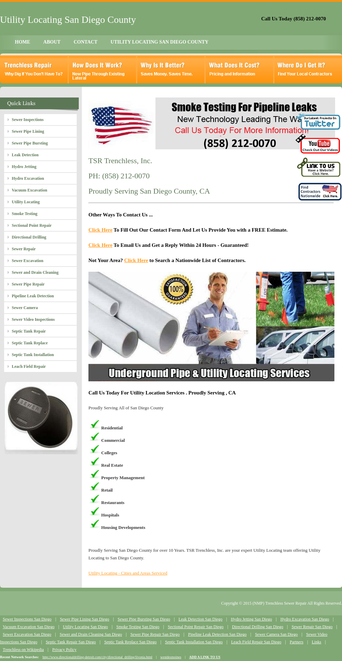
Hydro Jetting (24, 166)
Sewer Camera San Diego (276, 634)
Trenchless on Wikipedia (23, 649)
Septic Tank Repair (29, 331)
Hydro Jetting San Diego (251, 619)
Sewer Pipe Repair (28, 284)
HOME (22, 42)
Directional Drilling (29, 237)
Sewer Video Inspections (33, 319)
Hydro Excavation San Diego (305, 619)
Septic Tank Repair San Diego (71, 642)
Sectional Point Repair (31, 225)
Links (316, 642)
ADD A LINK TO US (204, 657)
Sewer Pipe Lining (28, 131)
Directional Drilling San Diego (257, 626)
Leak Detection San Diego (200, 619)
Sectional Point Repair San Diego (196, 626)
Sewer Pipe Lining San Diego (84, 619)
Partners (296, 642)
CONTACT (85, 42)
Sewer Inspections (28, 119)
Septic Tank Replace (30, 343)
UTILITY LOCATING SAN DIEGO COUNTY (159, 42)
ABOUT (51, 42)
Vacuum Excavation (29, 190)
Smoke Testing (24, 213)
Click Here (100, 230)
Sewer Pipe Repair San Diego (155, 634)
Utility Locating (26, 201)
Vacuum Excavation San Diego (29, 626)
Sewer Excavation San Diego (27, 634)
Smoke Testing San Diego (138, 626)
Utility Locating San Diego (85, 626)
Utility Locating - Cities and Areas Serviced (127, 573)
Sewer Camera (25, 307)
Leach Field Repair (29, 366)
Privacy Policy (64, 649)
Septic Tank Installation (33, 354)
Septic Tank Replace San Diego (130, 642)
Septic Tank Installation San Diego (194, 642)
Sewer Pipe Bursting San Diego (143, 619)
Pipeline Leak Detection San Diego (217, 634)
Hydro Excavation (28, 178)
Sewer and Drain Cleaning (35, 272)
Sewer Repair (24, 248)
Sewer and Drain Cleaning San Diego (91, 634)
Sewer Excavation (27, 260)
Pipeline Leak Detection (33, 296)
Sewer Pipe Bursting (30, 143)
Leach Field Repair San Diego (256, 642)
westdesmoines (170, 657)
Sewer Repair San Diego (312, 626)
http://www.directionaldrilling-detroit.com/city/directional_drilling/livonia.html (97, 657)
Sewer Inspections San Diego (27, 619)
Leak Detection (25, 154)
